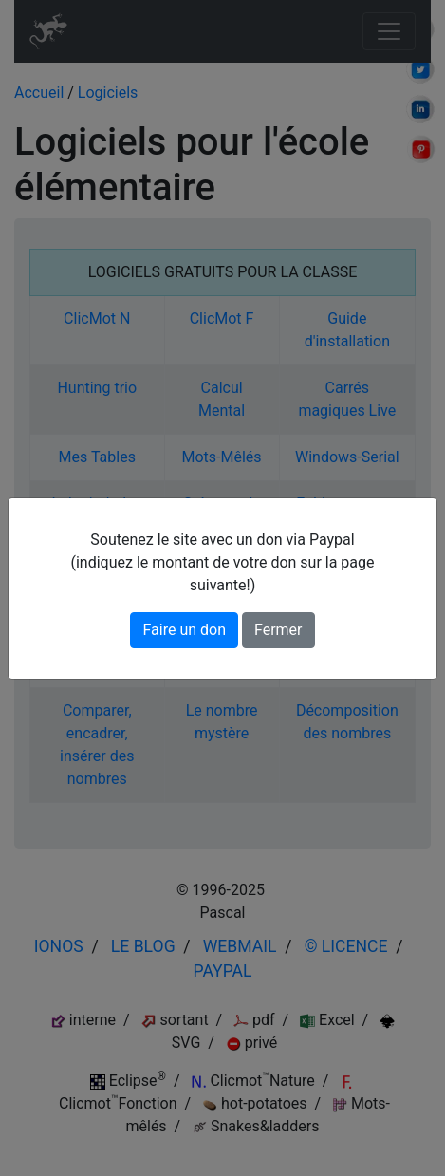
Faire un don (184, 630)
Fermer (278, 630)
